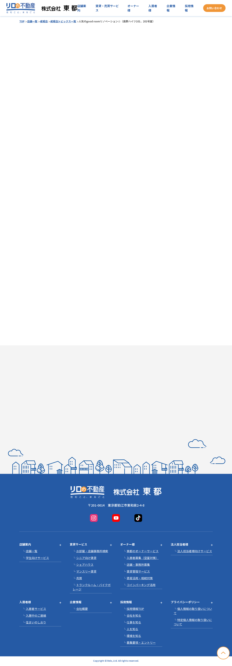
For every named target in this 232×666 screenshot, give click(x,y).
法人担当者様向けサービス (194, 551)
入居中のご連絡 (36, 615)
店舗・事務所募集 (138, 564)
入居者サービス (36, 609)
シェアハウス (84, 564)
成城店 (44, 21)
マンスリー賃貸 (86, 571)
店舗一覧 (32, 21)
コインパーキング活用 (141, 585)
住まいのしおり (36, 622)
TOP (21, 21)
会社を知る (134, 615)
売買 (79, 578)
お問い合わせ (214, 8)
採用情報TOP (135, 609)
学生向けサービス (37, 558)
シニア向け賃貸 (86, 558)
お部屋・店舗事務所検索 (92, 551)
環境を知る (134, 636)
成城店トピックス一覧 (63, 21)
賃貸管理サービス (138, 571)
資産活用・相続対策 (140, 578)
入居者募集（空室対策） (143, 558)
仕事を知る (134, 622)
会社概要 (82, 609)
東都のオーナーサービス (143, 551)
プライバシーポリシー (185, 602)
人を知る (132, 629)
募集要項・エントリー (141, 642)
